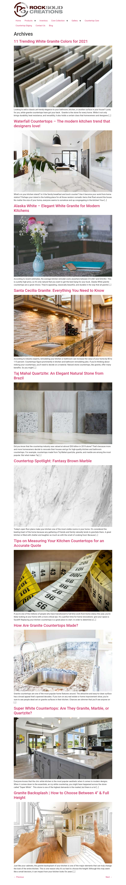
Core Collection (58, 20)
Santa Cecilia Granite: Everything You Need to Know (59, 290)
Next (109, 877)
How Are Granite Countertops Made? (46, 625)
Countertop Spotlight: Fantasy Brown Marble (53, 461)
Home (18, 20)
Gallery (75, 20)
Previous (19, 877)
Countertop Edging (24, 25)
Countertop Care (92, 20)
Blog (51, 25)
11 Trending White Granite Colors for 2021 (51, 41)
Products (28, 20)
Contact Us (40, 25)
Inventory (43, 20)
